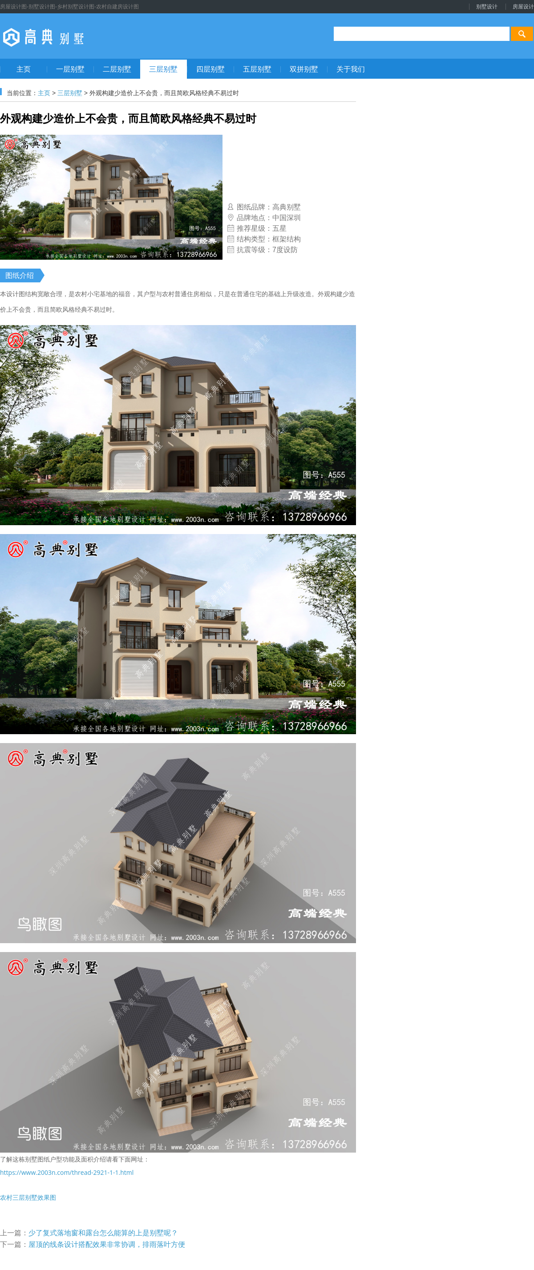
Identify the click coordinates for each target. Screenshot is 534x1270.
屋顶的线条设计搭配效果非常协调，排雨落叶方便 (106, 1244)
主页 (44, 92)
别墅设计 (487, 7)
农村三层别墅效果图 (28, 1197)
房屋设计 (523, 7)
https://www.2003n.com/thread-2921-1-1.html (67, 1172)
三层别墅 (69, 92)
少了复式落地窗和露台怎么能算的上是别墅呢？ (103, 1233)
